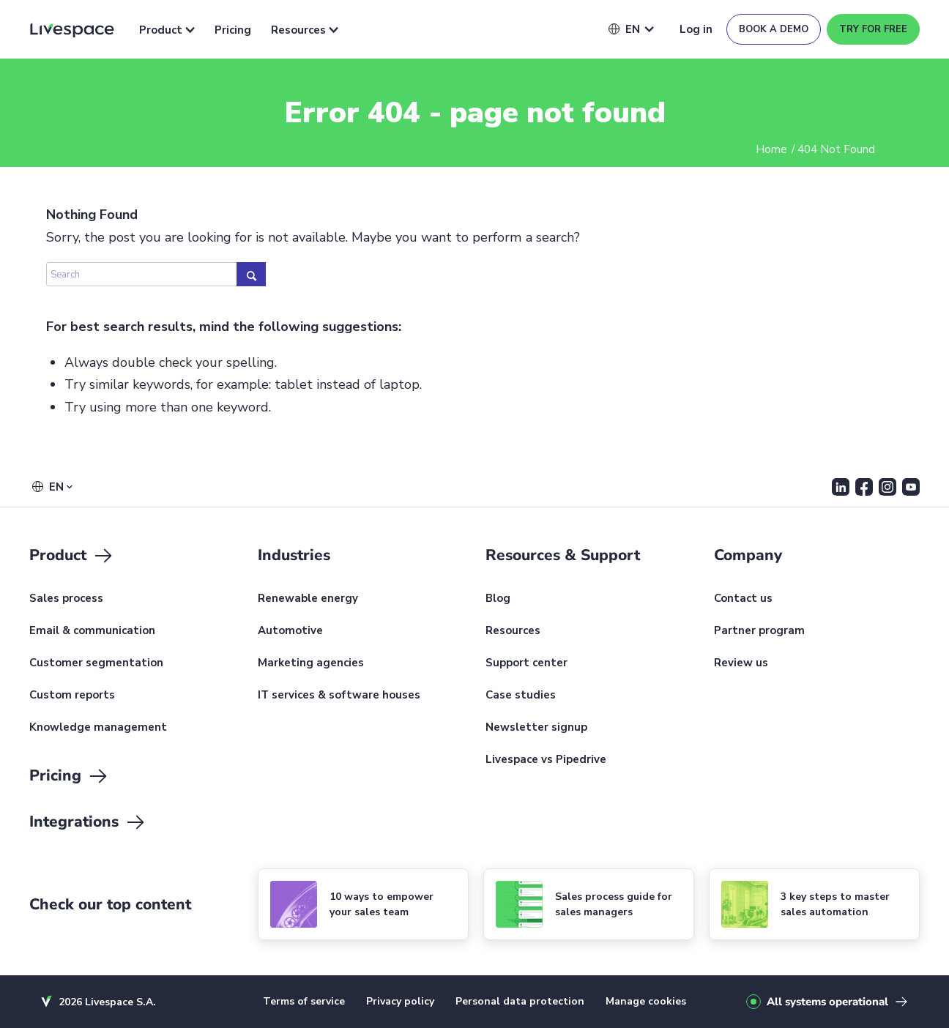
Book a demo (773, 29)
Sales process (66, 599)
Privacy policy (400, 1001)
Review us (741, 663)
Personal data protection (519, 1001)
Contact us (743, 599)
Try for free (873, 29)
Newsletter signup (536, 727)
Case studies (520, 695)
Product (167, 30)
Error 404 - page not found (475, 113)
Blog (497, 599)
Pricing (233, 30)
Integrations (87, 822)
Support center (526, 663)
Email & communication (92, 631)
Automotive (290, 631)
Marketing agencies (311, 663)
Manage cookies (646, 1001)
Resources (304, 30)
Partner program (759, 631)
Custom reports (72, 695)
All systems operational (827, 1001)
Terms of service (304, 1001)
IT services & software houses (339, 695)
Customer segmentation (96, 663)
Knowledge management (98, 727)
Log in (696, 29)
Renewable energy (308, 599)
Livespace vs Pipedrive (545, 760)
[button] (624, 29)
